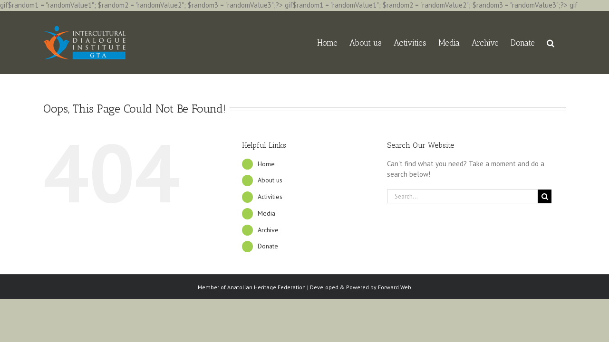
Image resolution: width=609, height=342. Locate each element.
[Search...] (462, 196)
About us (270, 180)
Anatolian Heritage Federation (266, 287)
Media (266, 213)
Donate (268, 246)
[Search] (544, 196)
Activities (270, 196)
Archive (268, 230)
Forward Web (394, 287)
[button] (562, 42)
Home (266, 164)
